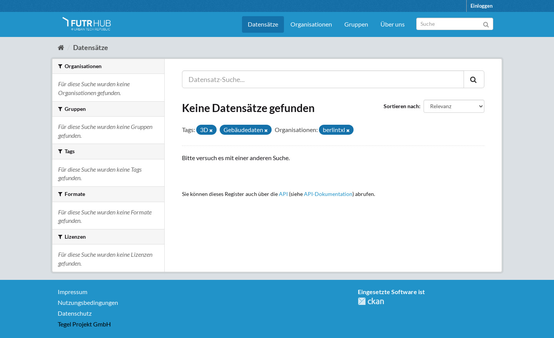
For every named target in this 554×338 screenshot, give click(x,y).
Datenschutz (75, 313)
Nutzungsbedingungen (88, 302)
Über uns (392, 24)
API (283, 194)
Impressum (72, 291)
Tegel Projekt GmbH (84, 324)
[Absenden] (486, 23)
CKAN (371, 301)
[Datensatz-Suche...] (323, 79)
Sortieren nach (401, 106)
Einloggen (481, 6)
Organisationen (311, 24)
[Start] (61, 47)
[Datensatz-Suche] (454, 24)
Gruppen (356, 24)
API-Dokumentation (328, 194)
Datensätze (263, 24)
